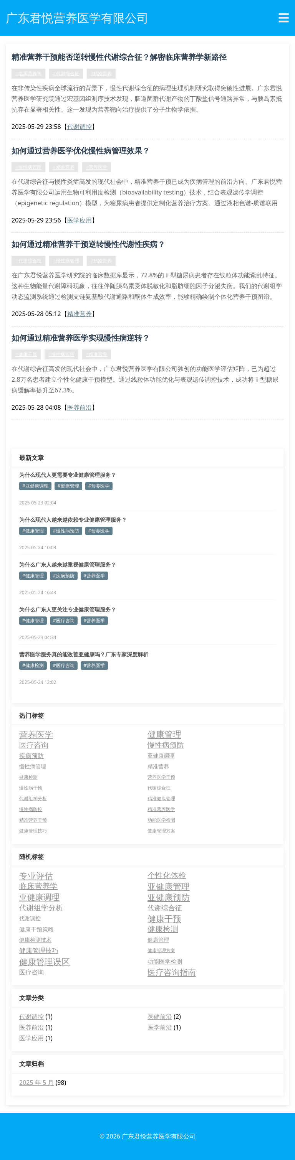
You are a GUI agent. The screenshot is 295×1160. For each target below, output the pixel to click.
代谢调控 (79, 126)
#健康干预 (26, 354)
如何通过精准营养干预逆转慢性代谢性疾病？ (88, 244)
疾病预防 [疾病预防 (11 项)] (31, 755)
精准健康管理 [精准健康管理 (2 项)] (161, 798)
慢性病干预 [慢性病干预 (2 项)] (30, 787)
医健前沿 (160, 1016)
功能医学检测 (165, 961)
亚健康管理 (169, 886)
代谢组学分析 (41, 908)
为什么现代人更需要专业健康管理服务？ (67, 474)
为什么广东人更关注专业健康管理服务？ (67, 609)
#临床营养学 (28, 73)
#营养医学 (97, 167)
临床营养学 (38, 886)
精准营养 (79, 314)
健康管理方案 (161, 950)
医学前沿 (160, 1027)
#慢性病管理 (28, 167)
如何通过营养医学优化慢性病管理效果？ (81, 150)
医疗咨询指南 (172, 972)
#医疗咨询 (64, 620)
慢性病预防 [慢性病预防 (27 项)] (166, 745)
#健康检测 (33, 665)
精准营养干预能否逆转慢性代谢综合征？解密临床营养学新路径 (119, 57)
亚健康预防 (169, 896)
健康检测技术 (35, 939)
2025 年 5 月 (36, 1082)
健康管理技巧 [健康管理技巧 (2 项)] (33, 830)
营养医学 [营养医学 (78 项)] (36, 734)
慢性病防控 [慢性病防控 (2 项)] (30, 809)
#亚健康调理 (35, 486)
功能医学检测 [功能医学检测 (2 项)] (161, 820)
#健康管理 (68, 486)
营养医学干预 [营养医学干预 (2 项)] (161, 777)
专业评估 (36, 875)
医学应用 (79, 220)
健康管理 (158, 939)
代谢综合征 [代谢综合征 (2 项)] (159, 787)
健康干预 (164, 918)
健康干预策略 (36, 929)
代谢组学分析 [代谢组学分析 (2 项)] (33, 798)
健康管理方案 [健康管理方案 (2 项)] (161, 830)
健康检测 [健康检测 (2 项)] (28, 777)
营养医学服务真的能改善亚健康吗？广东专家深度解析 (83, 654)
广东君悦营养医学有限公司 (159, 1136)
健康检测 (163, 929)
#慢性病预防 (66, 530)
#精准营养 (101, 73)
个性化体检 (167, 875)
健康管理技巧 (38, 950)
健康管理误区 (44, 961)
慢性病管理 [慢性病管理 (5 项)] (32, 766)
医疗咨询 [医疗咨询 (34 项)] (33, 745)
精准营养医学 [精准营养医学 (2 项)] (161, 809)
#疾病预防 (64, 575)
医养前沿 (79, 407)
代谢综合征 (165, 907)
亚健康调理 (39, 896)
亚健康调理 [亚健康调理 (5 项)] (161, 755)
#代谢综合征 (66, 73)
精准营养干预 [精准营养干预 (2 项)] (33, 820)
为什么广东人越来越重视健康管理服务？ (67, 564)
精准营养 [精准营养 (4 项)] (158, 766)
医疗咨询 (31, 972)
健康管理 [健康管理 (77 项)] (164, 734)
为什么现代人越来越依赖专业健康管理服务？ (73, 519)
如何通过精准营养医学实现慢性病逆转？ (81, 338)
